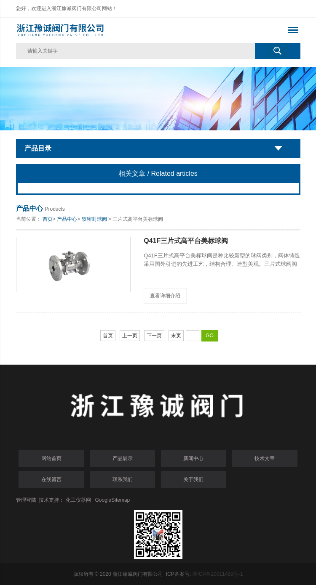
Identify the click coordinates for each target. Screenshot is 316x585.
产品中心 (67, 219)
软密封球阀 (94, 219)
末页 (176, 336)
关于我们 (193, 479)
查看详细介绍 (165, 296)
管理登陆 (26, 500)
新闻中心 (193, 458)
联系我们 (122, 479)
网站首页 (51, 458)
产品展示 (122, 458)
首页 (48, 219)
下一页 (154, 336)
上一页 (129, 336)
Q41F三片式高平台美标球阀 (186, 240)
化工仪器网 (78, 500)
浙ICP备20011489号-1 (217, 574)
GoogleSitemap (112, 500)
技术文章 (264, 458)
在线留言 (51, 479)
